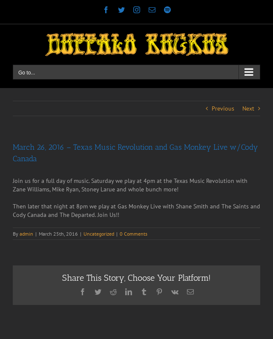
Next (248, 108)
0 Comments (133, 234)
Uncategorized (98, 234)
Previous (223, 108)
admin (26, 234)
